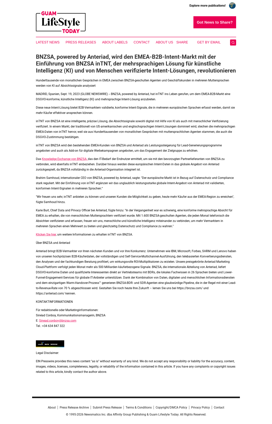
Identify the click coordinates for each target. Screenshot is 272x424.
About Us (164, 42)
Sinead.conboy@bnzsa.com (57, 320)
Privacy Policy (200, 407)
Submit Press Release (107, 407)
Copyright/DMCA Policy (171, 407)
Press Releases (81, 42)
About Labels (115, 42)
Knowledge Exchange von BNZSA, (65, 159)
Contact (142, 42)
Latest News (48, 42)
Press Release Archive (74, 407)
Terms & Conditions (139, 407)
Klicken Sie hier (46, 234)
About (52, 407)
